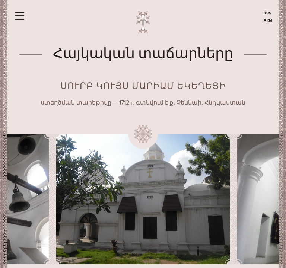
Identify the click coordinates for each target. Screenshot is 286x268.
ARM (268, 20)
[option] (143, 199)
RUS (267, 13)
